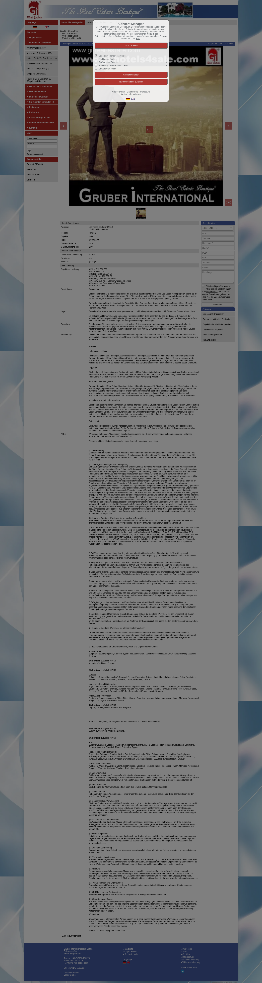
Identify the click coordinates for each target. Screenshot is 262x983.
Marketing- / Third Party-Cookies (113, 65)
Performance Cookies (108, 62)
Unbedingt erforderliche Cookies (113, 56)
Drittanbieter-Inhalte (107, 68)
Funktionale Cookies (108, 59)
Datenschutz (132, 92)
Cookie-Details (118, 92)
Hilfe (138, 38)
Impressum (145, 92)
